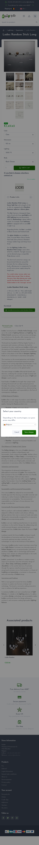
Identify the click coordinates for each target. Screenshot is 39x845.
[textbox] (19, 424)
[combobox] (19, 424)
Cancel (17, 432)
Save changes (29, 432)
